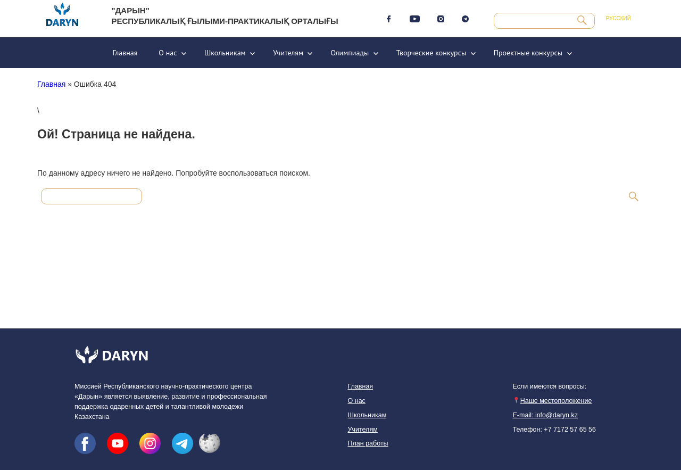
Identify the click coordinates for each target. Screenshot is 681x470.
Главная (124, 52)
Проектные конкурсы (528, 52)
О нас (168, 52)
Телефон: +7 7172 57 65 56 (554, 429)
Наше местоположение (552, 401)
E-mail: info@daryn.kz (545, 415)
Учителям (288, 52)
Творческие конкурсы (431, 52)
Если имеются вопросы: (550, 386)
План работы (368, 443)
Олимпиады (349, 52)
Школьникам (225, 52)
